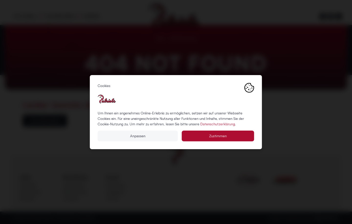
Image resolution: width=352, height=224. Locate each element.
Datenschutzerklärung (217, 124)
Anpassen (137, 136)
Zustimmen (218, 136)
